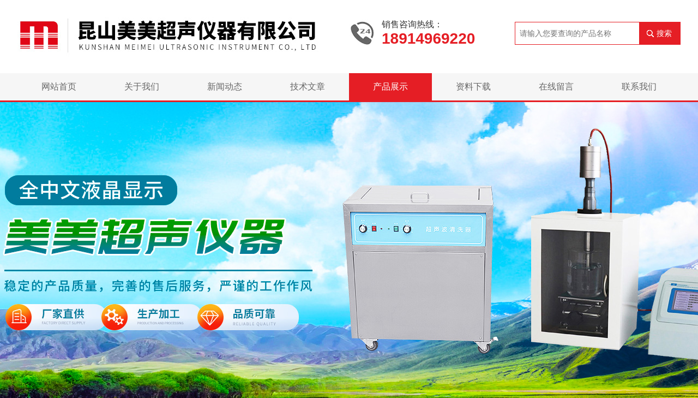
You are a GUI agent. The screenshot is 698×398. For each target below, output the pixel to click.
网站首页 (58, 86)
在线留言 (556, 86)
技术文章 (307, 86)
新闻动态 (224, 86)
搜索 (664, 33)
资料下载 (473, 86)
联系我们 (639, 86)
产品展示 (390, 86)
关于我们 (141, 86)
